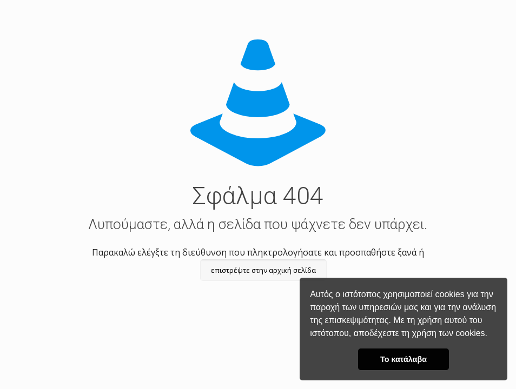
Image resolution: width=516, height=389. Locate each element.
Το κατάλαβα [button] (403, 359)
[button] (491, 334)
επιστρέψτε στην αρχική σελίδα (263, 270)
